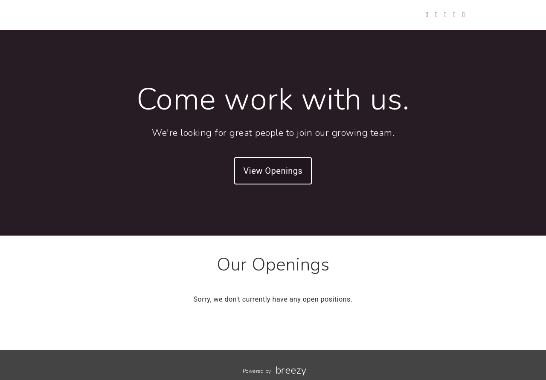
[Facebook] (436, 15)
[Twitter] (427, 15)
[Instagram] (445, 15)
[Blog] (463, 15)
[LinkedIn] (454, 15)
